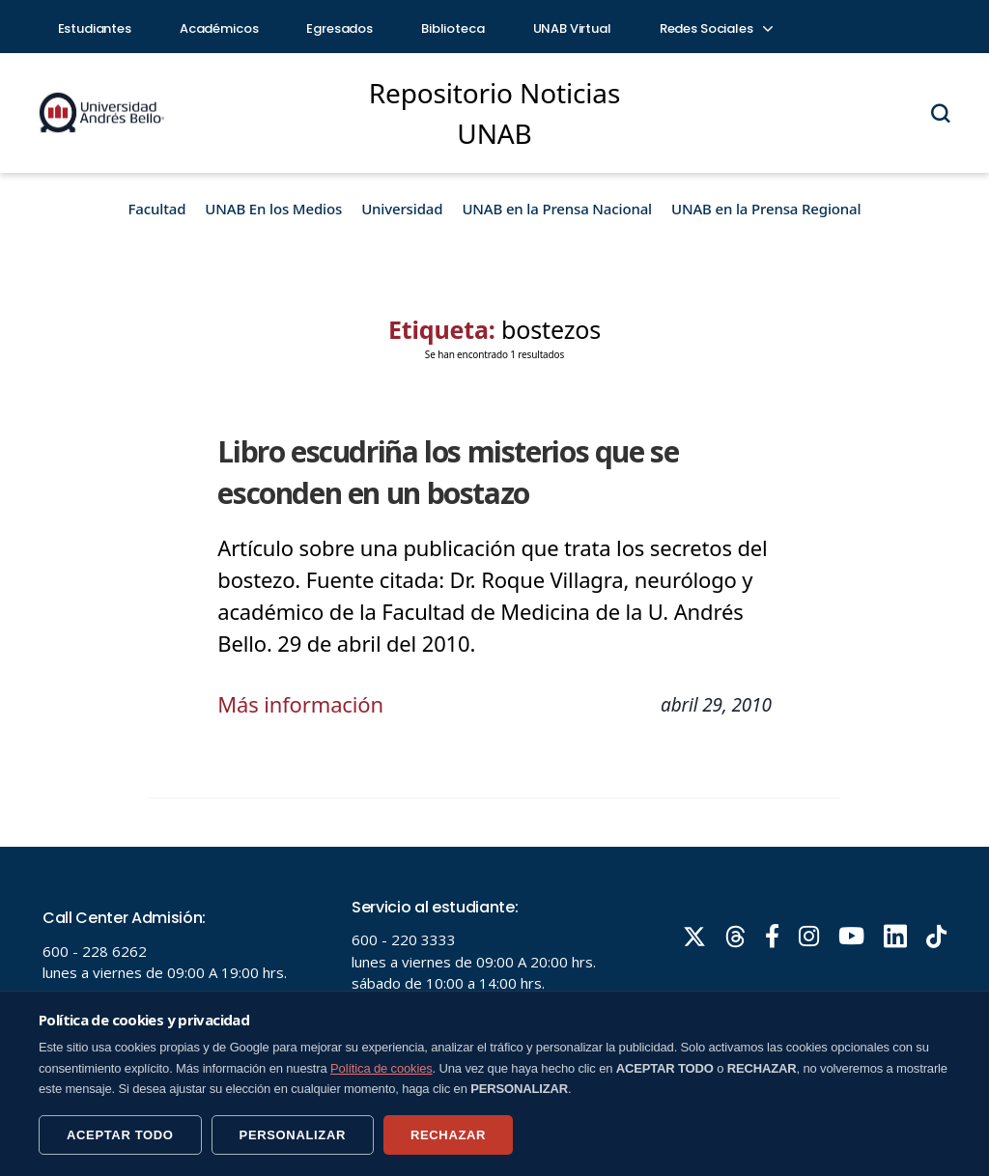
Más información (300, 703)
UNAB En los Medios (273, 208)
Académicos (219, 28)
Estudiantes (94, 28)
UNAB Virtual (572, 28)
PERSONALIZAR (293, 1135)
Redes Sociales (716, 28)
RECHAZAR (448, 1135)
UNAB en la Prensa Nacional (557, 208)
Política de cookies (381, 1068)
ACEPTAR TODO (120, 1135)
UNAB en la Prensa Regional (766, 208)
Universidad (401, 208)
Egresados (339, 28)
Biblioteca (453, 28)
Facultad (157, 208)
